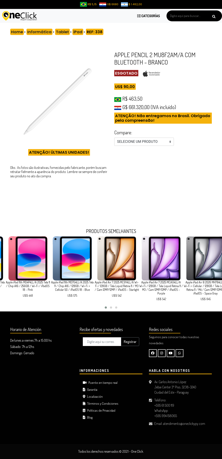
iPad (77, 32)
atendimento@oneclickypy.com (184, 423)
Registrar (130, 341)
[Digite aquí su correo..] (102, 341)
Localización (93, 396)
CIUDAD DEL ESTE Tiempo (41, 385)
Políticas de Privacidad (99, 410)
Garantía (90, 389)
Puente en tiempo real (100, 383)
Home (17, 32)
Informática (39, 32)
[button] (105, 307)
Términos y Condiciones (100, 403)
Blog (88, 417)
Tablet (62, 32)
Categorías (148, 16)
